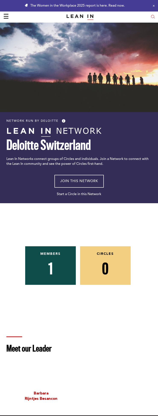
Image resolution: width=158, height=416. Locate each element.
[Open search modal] (153, 17)
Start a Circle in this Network (79, 194)
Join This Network (79, 181)
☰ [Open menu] (6, 17)
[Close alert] (153, 5)
